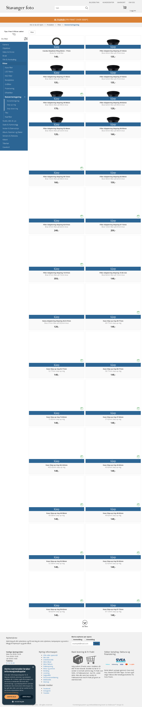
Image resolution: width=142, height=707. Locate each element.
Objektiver (6, 48)
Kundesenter (108, 2)
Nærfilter (8, 117)
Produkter (50, 25)
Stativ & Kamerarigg (10, 124)
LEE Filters (9, 71)
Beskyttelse (9, 80)
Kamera (6, 44)
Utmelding (90, 639)
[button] (18, 701)
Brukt (5, 56)
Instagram (47, 691)
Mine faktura (47, 664)
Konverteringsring (72, 25)
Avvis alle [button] (27, 697)
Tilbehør (6, 143)
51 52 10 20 (10, 663)
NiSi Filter (8, 76)
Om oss (132, 2)
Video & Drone (8, 52)
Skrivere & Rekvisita (10, 136)
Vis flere (85, 626)
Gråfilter (8, 84)
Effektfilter (9, 92)
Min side (46, 657)
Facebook (46, 688)
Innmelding (77, 639)
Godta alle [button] (11, 697)
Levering (46, 673)
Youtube (46, 693)
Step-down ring (12, 109)
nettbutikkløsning (95, 705)
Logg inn (133, 11)
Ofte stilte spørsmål (50, 655)
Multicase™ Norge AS (115, 705)
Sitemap (46, 682)
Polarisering (9, 88)
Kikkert (5, 139)
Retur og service (49, 669)
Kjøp (56, 46)
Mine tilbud (47, 662)
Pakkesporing (48, 666)
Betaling (46, 671)
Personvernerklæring (50, 677)
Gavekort (121, 2)
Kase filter (9, 67)
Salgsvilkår (47, 675)
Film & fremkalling (9, 59)
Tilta (6, 112)
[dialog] (19, 685)
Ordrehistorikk (48, 660)
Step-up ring (11, 105)
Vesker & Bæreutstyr (11, 128)
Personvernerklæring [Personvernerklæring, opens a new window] (11, 692)
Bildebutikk (94, 2)
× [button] (33, 667)
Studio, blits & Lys (9, 121)
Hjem (41, 25)
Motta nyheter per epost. (82, 637)
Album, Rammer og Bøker (13, 132)
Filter (59, 25)
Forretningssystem (79, 705)
